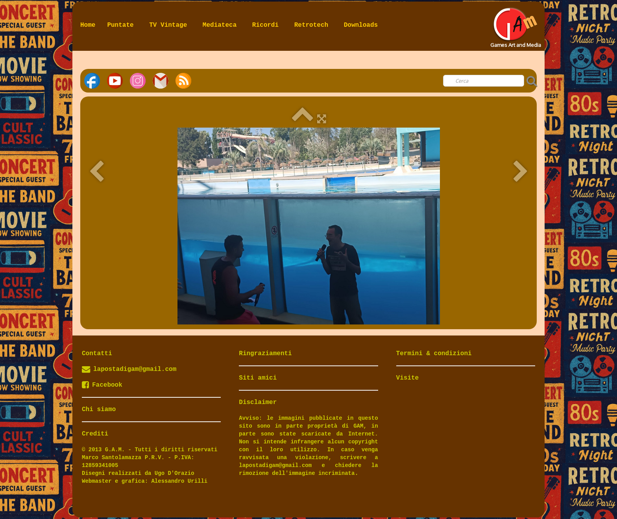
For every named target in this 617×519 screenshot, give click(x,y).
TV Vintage (170, 25)
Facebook (102, 385)
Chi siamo (99, 409)
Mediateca (221, 25)
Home (87, 25)
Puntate (122, 25)
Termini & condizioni (434, 353)
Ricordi (267, 25)
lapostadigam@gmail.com (134, 369)
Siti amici (258, 378)
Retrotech (313, 25)
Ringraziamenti (265, 353)
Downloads (361, 25)
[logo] (515, 25)
